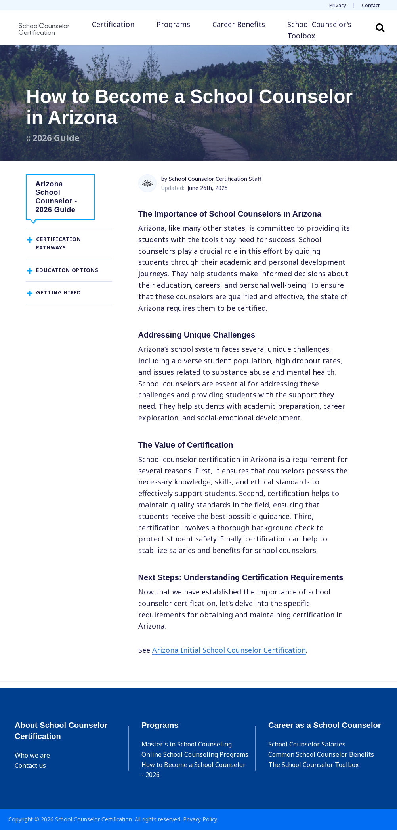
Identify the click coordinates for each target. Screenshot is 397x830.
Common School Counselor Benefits (321, 754)
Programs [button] (173, 24)
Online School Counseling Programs (194, 754)
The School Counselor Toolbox (313, 764)
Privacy (337, 5)
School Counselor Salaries (306, 744)
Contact (371, 5)
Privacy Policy (200, 819)
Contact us (30, 765)
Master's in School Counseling (186, 744)
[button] (322, 30)
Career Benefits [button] (238, 24)
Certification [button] (113, 24)
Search (380, 27)
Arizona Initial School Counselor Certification (229, 650)
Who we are (32, 755)
